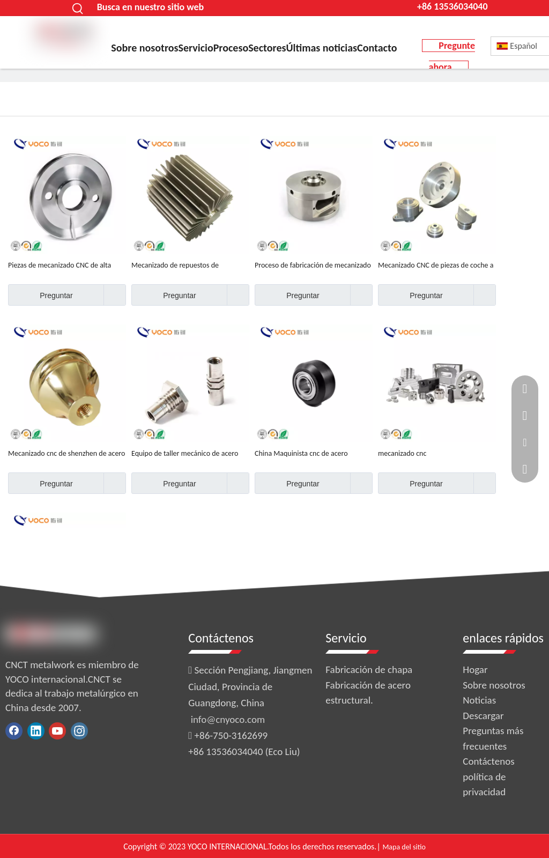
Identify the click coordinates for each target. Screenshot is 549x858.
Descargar (483, 715)
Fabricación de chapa (368, 669)
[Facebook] (14, 730)
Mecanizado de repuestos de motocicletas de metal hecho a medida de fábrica (190, 265)
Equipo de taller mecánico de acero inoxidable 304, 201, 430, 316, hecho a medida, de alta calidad (189, 453)
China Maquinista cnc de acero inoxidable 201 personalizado (301, 453)
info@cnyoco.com (228, 719)
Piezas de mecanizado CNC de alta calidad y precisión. (59, 265)
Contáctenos (488, 761)
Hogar (475, 669)
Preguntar (40, 295)
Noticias (479, 700)
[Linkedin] (35, 730)
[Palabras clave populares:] (78, 8)
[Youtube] (57, 730)
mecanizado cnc (402, 453)
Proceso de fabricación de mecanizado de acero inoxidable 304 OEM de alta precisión (313, 265)
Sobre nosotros (494, 685)
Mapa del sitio (403, 847)
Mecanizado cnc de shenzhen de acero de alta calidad (66, 453)
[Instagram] (79, 730)
